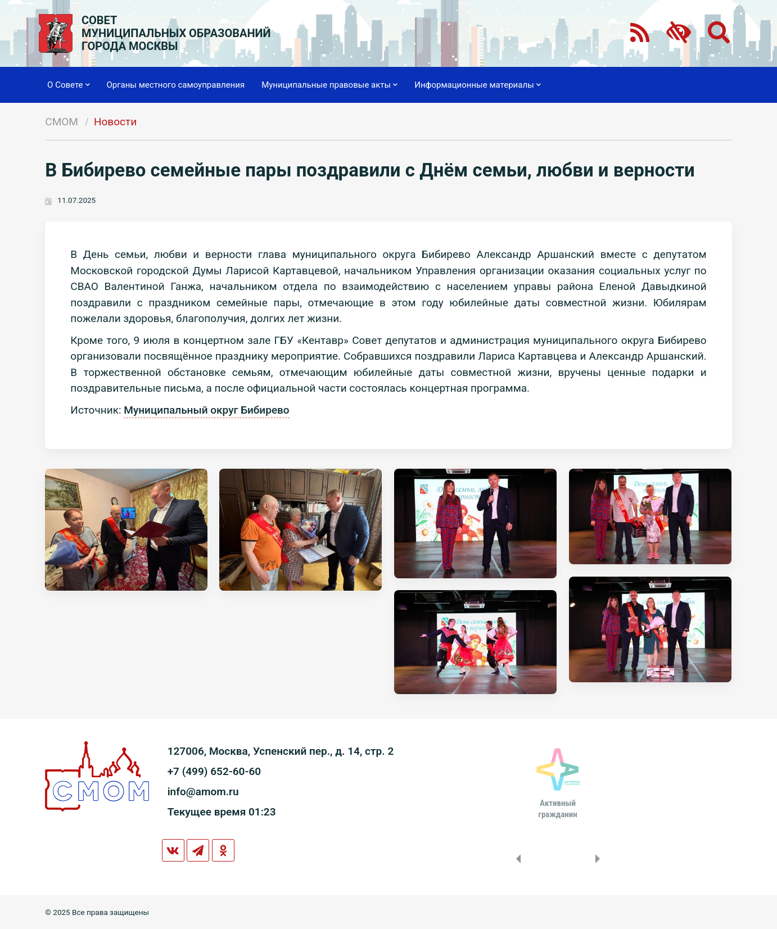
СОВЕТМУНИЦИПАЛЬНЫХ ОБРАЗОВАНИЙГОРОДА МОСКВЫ (176, 33)
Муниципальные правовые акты (329, 85)
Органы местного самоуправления (176, 85)
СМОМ (61, 121)
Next (599, 858)
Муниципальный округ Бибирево (206, 410)
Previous (516, 858)
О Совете (68, 85)
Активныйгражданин (557, 808)
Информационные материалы (477, 85)
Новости (115, 121)
